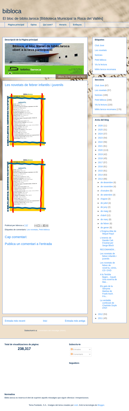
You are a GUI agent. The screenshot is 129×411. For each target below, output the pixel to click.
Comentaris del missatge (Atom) (52, 330)
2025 (100, 129)
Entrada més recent (15, 321)
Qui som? (48, 24)
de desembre (106, 182)
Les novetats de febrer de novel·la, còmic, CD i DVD (108, 266)
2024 (100, 133)
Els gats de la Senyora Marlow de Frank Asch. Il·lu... (106, 291)
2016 (100, 166)
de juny (104, 207)
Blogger (101, 405)
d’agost (104, 199)
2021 (100, 146)
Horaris (62, 24)
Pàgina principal (16, 24)
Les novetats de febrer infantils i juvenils (108, 256)
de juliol (104, 203)
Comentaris (77, 354)
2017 (100, 162)
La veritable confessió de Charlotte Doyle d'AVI (108, 304)
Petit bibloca (44, 229)
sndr (76, 405)
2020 (100, 150)
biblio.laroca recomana (105, 69)
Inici (45, 321)
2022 (100, 142)
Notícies (98, 55)
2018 (100, 158)
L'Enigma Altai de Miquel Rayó (108, 232)
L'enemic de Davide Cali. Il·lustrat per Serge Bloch (107, 241)
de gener (104, 227)
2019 (100, 154)
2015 (100, 170)
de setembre (106, 195)
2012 (100, 314)
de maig (104, 211)
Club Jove (99, 45)
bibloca (11, 11)
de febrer (105, 223)
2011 (100, 318)
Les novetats (32, 229)
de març (104, 219)
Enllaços (77, 24)
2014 (100, 175)
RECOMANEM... (108, 249)
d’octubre (105, 190)
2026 (100, 125)
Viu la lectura (101, 64)
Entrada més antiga (75, 321)
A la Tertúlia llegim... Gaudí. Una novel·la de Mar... (108, 278)
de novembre (106, 186)
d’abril (103, 215)
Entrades (76, 349)
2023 (100, 138)
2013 (100, 179)
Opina (34, 24)
